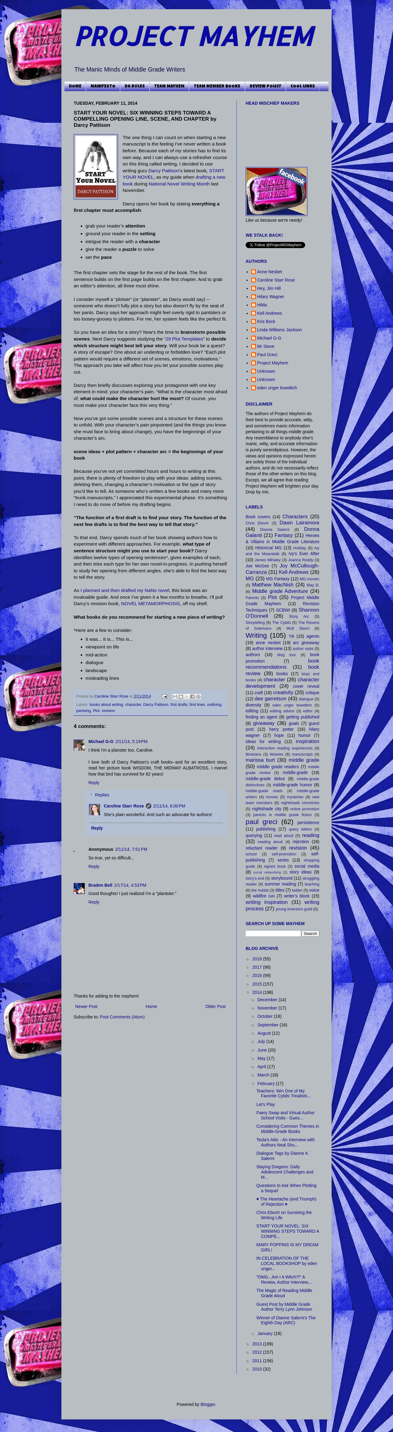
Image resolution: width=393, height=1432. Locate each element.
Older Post (215, 1006)
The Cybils (281, 623)
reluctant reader (262, 848)
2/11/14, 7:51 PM (131, 849)
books (282, 673)
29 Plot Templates (184, 338)
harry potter (281, 729)
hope (279, 735)
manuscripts (302, 754)
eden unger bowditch (277, 387)
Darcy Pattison (163, 170)
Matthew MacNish (273, 585)
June (262, 1050)
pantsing (83, 711)
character (133, 704)
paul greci (261, 822)
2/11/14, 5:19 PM (131, 741)
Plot (96, 711)
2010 (257, 1369)
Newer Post (86, 1006)
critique (312, 692)
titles (279, 890)
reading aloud (270, 842)
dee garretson (270, 699)
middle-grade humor (292, 784)
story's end (255, 878)
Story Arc (299, 616)
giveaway (263, 723)
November (267, 1008)
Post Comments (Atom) (122, 1016)
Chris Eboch (257, 523)
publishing (265, 829)
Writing (256, 635)
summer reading (280, 883)
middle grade (304, 760)
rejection (301, 841)
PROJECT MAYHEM (193, 36)
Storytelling (255, 623)
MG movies (309, 579)
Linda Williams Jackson (279, 329)
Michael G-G (101, 741)
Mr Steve (265, 346)
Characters (295, 516)
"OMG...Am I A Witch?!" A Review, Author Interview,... (284, 1279)
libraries (276, 754)
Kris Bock (266, 321)
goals (294, 723)
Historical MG (268, 547)
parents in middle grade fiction (282, 815)
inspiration (308, 741)
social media (306, 866)
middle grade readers (278, 766)
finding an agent (261, 716)
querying (254, 835)
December (267, 999)
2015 (257, 984)
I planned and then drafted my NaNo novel (124, 590)
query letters (300, 829)
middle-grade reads (264, 791)
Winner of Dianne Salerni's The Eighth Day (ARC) (286, 1320)
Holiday (299, 548)
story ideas (301, 872)
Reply (93, 782)
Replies (102, 794)
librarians (253, 754)
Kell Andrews (269, 313)
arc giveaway (306, 642)
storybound (281, 878)
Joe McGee (257, 565)
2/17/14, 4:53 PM (130, 885)
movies (272, 797)
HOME (75, 86)
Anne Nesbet (269, 271)
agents (312, 636)
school (251, 854)
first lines (197, 704)
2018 (257, 958)
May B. (313, 585)
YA (291, 636)
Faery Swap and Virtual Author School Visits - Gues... (285, 1115)
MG (250, 579)
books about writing (106, 704)
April (262, 1066)
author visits (303, 649)
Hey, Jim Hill (269, 288)
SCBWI (283, 610)
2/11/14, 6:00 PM (169, 806)
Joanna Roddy (300, 560)
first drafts (178, 704)
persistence (308, 822)
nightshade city (266, 808)
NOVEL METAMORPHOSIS (150, 603)
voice (314, 890)
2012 (257, 1352)
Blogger (207, 1404)
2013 (257, 1343)
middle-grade (295, 772)
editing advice (282, 711)
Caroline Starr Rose (112, 696)
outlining (214, 704)
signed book (275, 866)
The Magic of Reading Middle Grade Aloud (284, 1293)
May (262, 1058)
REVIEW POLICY (265, 86)
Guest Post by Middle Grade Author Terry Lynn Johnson (284, 1307)
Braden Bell (100, 885)
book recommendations (282, 664)
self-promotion (284, 854)
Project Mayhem (272, 362)
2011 (257, 1360)
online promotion (304, 809)
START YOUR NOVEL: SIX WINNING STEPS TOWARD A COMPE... (287, 1231)
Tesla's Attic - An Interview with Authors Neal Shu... (285, 1142)
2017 (257, 967)
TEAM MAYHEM (169, 86)
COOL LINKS (302, 86)
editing (252, 710)
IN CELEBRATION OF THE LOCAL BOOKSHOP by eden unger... (286, 1263)
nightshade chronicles (300, 803)
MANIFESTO (103, 86)
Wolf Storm (297, 628)
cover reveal (306, 686)
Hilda (262, 304)
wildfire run (264, 895)
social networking (267, 872)
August (264, 1033)
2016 (257, 975)
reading (310, 835)
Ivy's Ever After (304, 553)
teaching (312, 884)
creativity (283, 692)
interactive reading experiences (285, 748)
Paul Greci (267, 354)
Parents (252, 598)
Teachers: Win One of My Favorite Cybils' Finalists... (283, 1093)
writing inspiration (267, 902)
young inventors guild (294, 909)
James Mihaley (268, 560)
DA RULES (135, 86)
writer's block (296, 895)
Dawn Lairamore (299, 523)
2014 (257, 992)
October (265, 1016)
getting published (302, 716)
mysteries (295, 797)
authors (253, 654)
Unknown (266, 371)
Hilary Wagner (270, 296)
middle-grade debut (265, 778)
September (268, 1024)
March (263, 1074)
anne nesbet (268, 642)
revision (108, 711)
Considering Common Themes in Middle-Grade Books (287, 1129)
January (265, 1333)
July (261, 1041)
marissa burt (260, 760)
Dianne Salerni (274, 529)
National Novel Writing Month (179, 183)
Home (151, 1006)
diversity (253, 704)
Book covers (258, 516)
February (266, 1083)
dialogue (306, 699)
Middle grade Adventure (280, 591)
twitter (297, 890)
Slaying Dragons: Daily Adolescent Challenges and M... (284, 1172)
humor (304, 735)
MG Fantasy (278, 578)
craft (259, 692)
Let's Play (265, 1104)
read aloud (284, 836)
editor (308, 711)
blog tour (286, 655)
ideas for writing (263, 741)
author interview (267, 648)
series (283, 860)
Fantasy (283, 535)
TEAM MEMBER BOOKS (217, 86)
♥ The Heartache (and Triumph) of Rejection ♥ (286, 1202)
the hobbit (259, 890)
